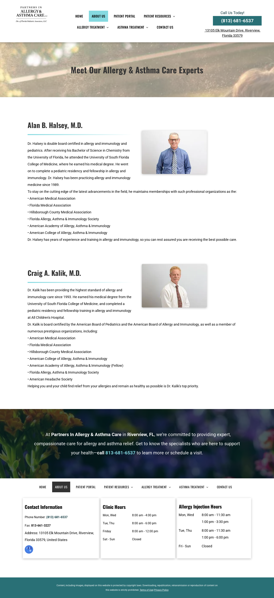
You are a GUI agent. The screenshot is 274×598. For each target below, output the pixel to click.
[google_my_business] (29, 550)
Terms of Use (146, 590)
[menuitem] (80, 16)
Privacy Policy (161, 590)
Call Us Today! (232, 12)
